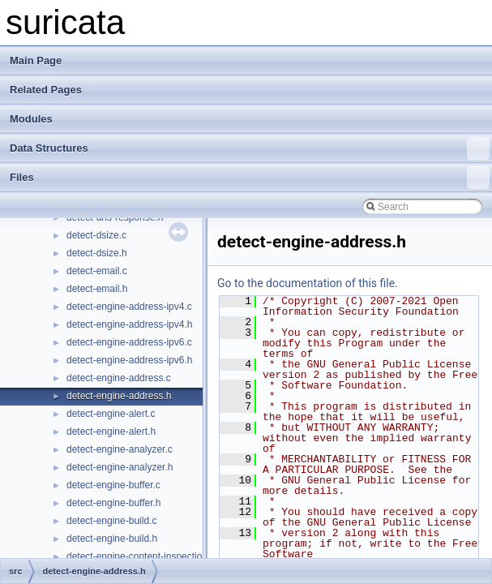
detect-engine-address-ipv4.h (129, 324)
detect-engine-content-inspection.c (140, 556)
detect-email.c (96, 271)
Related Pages (46, 90)
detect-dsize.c (96, 235)
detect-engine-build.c (111, 520)
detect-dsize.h (96, 253)
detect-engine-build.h (111, 538)
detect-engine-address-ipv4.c (129, 306)
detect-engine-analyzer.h (119, 467)
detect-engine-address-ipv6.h (129, 360)
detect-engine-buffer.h (113, 503)
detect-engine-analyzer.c (119, 449)
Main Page (36, 60)
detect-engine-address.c (118, 378)
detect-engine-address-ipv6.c (129, 342)
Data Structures (250, 148)
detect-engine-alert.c (110, 413)
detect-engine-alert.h (111, 431)
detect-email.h (96, 288)
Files (250, 177)
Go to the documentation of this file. (307, 283)
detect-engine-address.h (118, 396)
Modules (31, 119)
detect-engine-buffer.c (113, 485)
